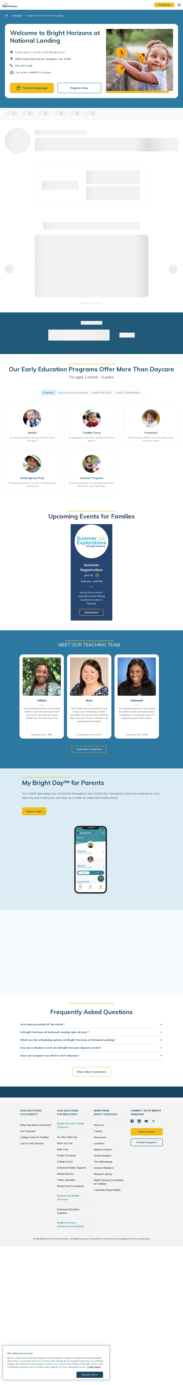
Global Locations (103, 1149)
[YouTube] (146, 1121)
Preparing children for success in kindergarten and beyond (32, 485)
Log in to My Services (32, 1143)
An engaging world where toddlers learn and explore (91, 439)
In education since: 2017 (89, 735)
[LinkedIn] (139, 1121)
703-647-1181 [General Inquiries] (23, 65)
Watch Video (34, 811)
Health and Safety (102, 392)
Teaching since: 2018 (136, 735)
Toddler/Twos (91, 433)
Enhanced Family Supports (71, 1167)
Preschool (151, 433)
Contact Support (146, 1142)
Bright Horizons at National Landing (45, 15)
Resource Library (103, 1173)
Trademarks (144, 1239)
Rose (89, 700)
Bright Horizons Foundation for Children (109, 1182)
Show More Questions (91, 1071)
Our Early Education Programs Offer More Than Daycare (91, 369)
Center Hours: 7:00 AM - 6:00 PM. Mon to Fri (40, 52)
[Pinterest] (153, 1121)
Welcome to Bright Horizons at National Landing (55, 36)
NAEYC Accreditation (128, 392)
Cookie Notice (109, 1239)
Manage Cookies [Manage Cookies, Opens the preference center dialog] (90, 1374)
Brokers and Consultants (70, 1186)
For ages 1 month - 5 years (91, 377)
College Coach (65, 1161)
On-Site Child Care (67, 1137)
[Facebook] (132, 1121)
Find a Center (146, 1131)
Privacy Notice (96, 1239)
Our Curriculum (28, 1131)
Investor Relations (104, 1167)
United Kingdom (102, 1155)
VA (6, 15)
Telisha (42, 700)
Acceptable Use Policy (127, 1239)
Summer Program (91, 478)
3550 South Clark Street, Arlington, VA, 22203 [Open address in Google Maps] (43, 58)
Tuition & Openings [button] (31, 88)
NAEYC (34, 72)
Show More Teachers (89, 749)
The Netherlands (103, 1161)
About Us (99, 1124)
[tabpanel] (91, 572)
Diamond (137, 700)
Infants (32, 433)
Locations (99, 1143)
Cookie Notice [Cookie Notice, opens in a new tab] (94, 1367)
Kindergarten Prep (32, 478)
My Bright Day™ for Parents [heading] (63, 782)
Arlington (18, 15)
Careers (98, 1131)
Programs (48, 392)
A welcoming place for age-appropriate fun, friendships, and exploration (91, 485)
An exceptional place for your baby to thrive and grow (32, 439)
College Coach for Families (34, 1137)
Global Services (65, 1173)
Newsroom (100, 1137)
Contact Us (164, 4)
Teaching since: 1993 (41, 735)
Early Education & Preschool (35, 1124)
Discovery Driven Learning (72, 392)
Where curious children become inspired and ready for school (151, 439)
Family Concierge (66, 1155)
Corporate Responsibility (107, 1189)
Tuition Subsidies (66, 1179)
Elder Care (62, 1149)
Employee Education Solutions (68, 1211)
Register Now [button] (79, 88)
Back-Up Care (65, 1143)
